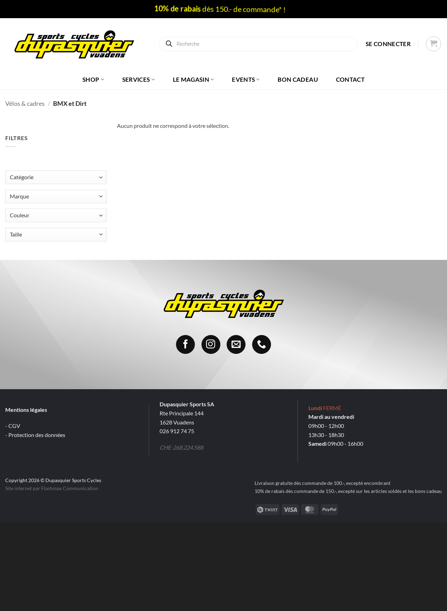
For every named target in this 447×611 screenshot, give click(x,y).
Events (246, 79)
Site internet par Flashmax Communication (51, 488)
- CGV (12, 425)
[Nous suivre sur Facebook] (185, 344)
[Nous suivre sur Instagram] (210, 344)
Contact (350, 79)
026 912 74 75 (177, 431)
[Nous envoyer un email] (236, 344)
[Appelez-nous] (261, 344)
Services (138, 79)
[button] (388, 44)
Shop (93, 79)
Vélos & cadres (25, 103)
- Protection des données (35, 434)
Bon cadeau (297, 79)
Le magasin (193, 79)
